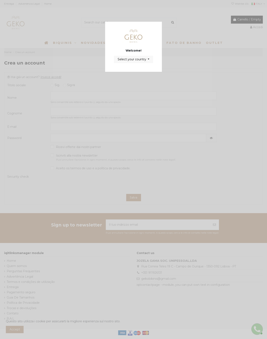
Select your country (132, 59)
